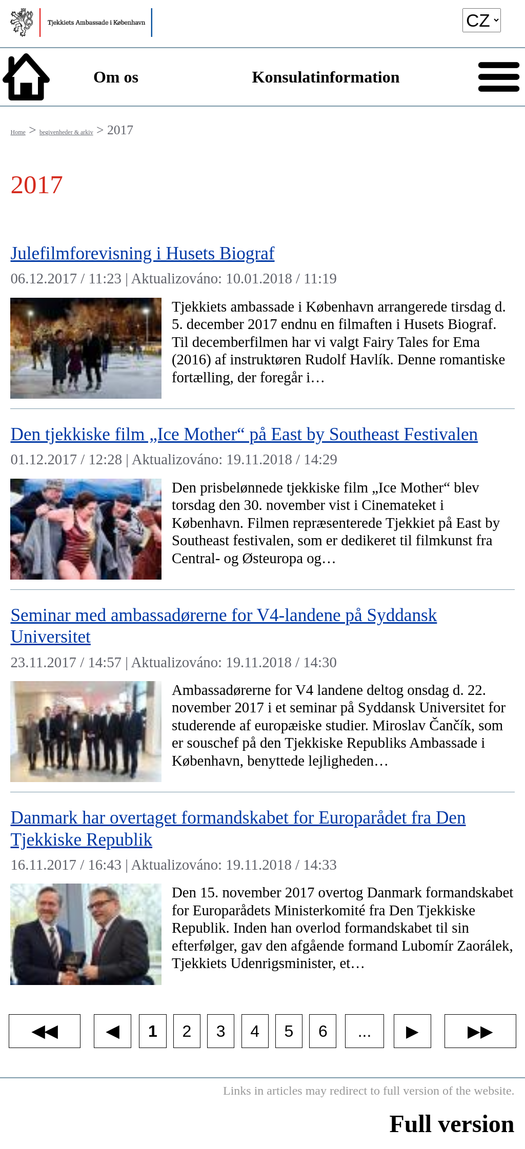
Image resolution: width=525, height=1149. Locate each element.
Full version (452, 1123)
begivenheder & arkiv (66, 132)
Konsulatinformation (326, 77)
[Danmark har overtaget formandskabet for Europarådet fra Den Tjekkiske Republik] (262, 893)
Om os (115, 77)
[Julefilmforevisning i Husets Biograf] (262, 318)
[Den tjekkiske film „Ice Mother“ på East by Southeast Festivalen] (262, 499)
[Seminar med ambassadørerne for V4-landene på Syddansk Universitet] (262, 691)
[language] (481, 20)
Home (17, 132)
